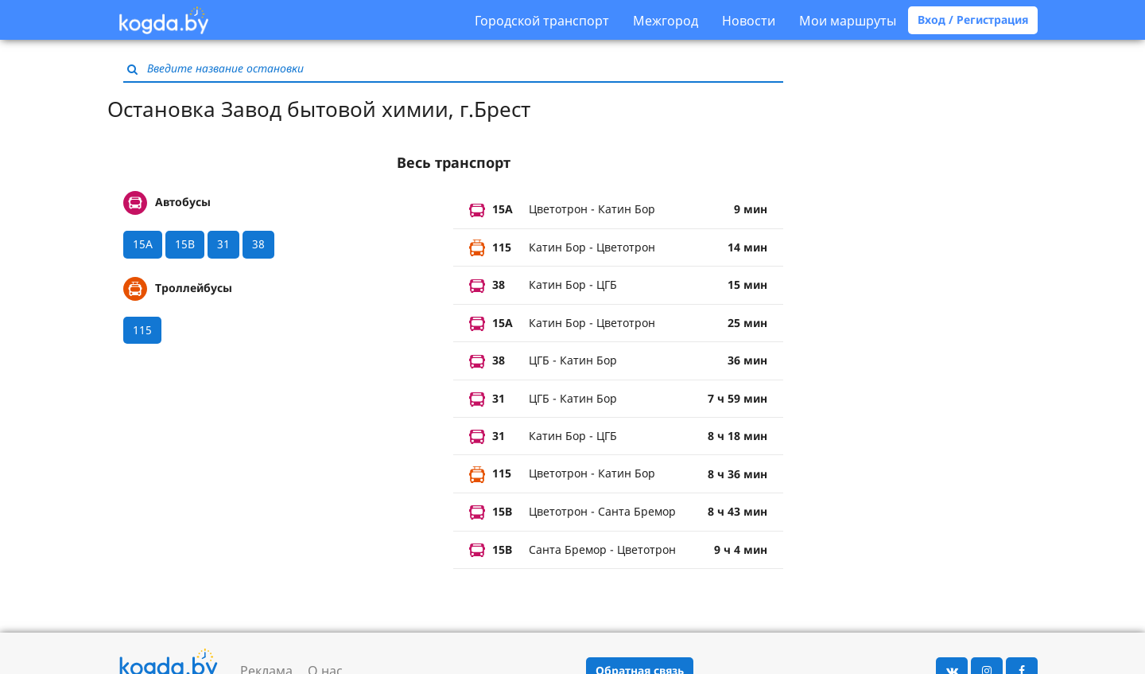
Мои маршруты (847, 20)
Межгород (665, 20)
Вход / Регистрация (973, 19)
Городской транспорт (542, 20)
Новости (748, 20)
